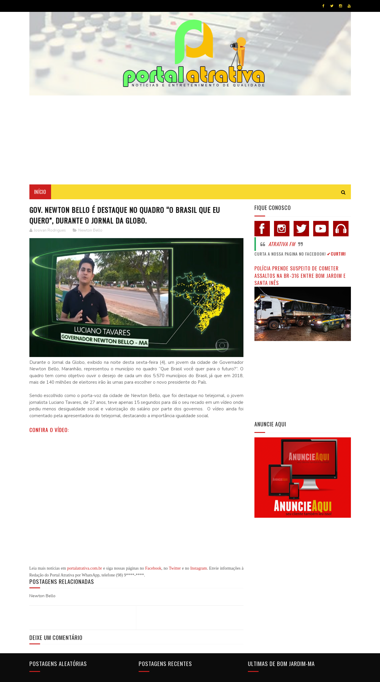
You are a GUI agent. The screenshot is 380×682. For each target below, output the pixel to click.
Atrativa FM (281, 244)
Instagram (198, 568)
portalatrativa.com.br (84, 568)
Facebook (153, 568)
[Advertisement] (190, 139)
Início (40, 191)
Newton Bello (90, 230)
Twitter (175, 568)
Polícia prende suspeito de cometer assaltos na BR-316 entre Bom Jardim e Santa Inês (300, 275)
